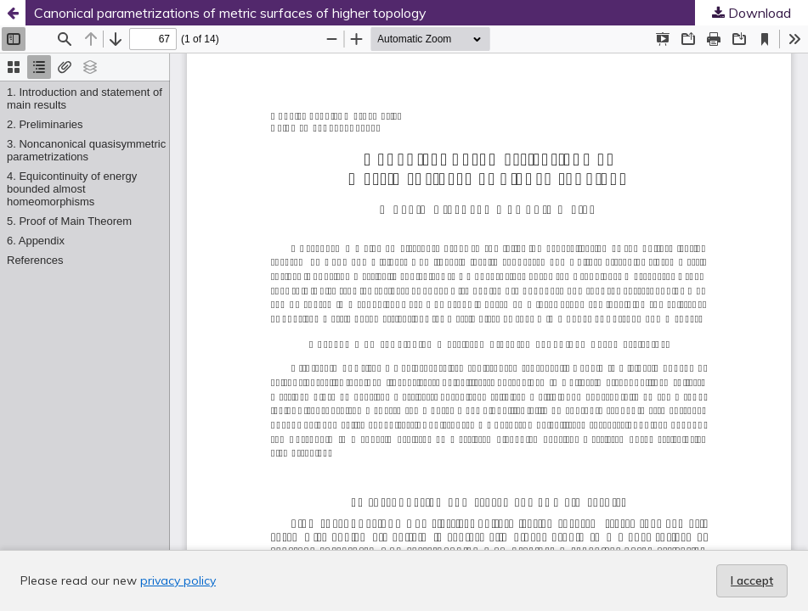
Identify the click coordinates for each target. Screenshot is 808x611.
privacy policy (178, 580)
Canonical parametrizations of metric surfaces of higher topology (230, 12)
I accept (752, 580)
